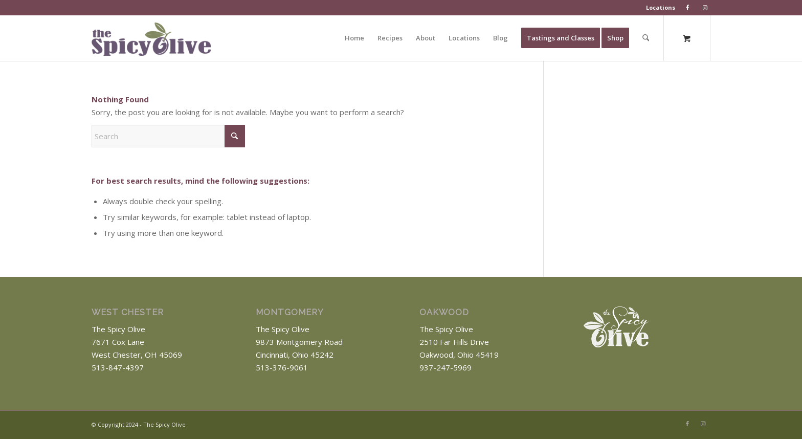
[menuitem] (661, 7)
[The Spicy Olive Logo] (151, 42)
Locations (660, 7)
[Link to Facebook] (687, 423)
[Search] (646, 38)
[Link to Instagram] (702, 423)
